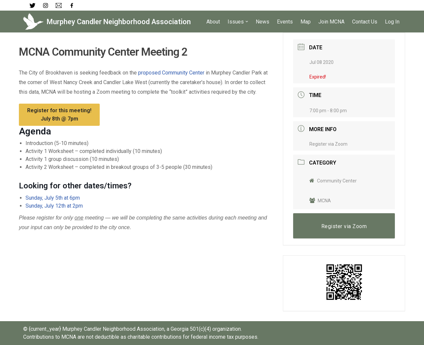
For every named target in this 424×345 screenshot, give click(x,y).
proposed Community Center (171, 73)
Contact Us (364, 22)
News (262, 22)
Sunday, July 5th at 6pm (53, 198)
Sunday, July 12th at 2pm (54, 206)
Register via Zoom (328, 144)
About (213, 22)
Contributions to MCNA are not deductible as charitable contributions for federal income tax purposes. (140, 337)
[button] (246, 21)
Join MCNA (331, 22)
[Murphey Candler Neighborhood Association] (107, 21)
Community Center (333, 180)
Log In (392, 22)
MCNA (320, 200)
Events (285, 22)
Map (305, 22)
